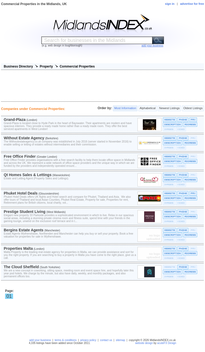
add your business (40, 340)
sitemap (120, 340)
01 (9, 296)
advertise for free (192, 3)
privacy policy (88, 340)
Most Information (125, 108)
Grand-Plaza (15, 119)
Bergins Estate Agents (24, 230)
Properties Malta (18, 248)
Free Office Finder (20, 156)
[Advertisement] (102, 86)
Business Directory (18, 66)
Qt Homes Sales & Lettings (28, 175)
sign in (169, 3)
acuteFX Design (166, 343)
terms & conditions (66, 340)
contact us (106, 340)
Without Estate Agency (24, 138)
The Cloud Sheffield (21, 267)
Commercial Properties (77, 66)
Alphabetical (147, 108)
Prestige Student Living (24, 211)
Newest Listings (169, 108)
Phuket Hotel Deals (21, 193)
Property (46, 66)
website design (144, 343)
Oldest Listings (193, 108)
